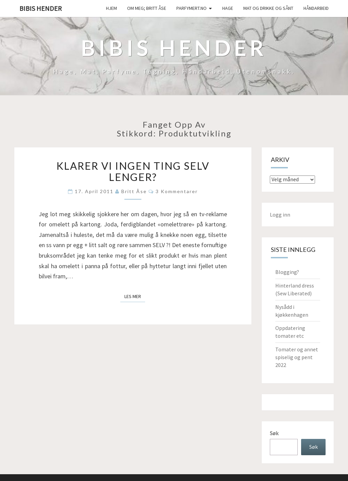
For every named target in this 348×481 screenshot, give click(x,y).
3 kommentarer (177, 191)
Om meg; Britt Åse (146, 8)
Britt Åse (134, 191)
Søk (274, 433)
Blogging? (287, 272)
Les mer (134, 296)
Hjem (111, 8)
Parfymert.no (191, 8)
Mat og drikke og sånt (268, 8)
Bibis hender (40, 8)
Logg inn (280, 214)
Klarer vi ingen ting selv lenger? (132, 171)
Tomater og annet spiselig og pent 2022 (296, 357)
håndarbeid (316, 8)
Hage (227, 8)
